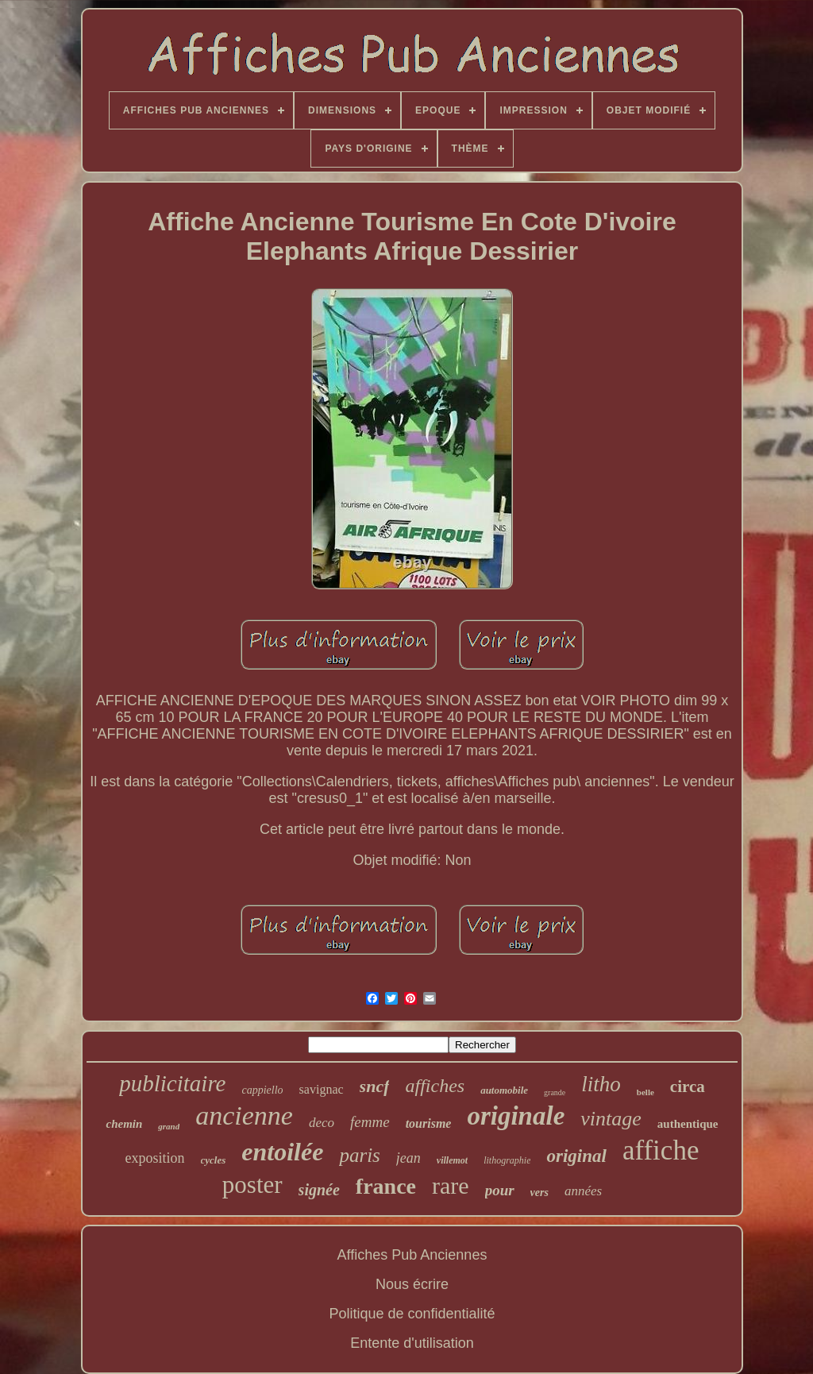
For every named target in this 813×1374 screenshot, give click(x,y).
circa (687, 1086)
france (386, 1186)
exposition (155, 1158)
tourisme (429, 1123)
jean (408, 1158)
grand (168, 1126)
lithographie (507, 1160)
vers (539, 1192)
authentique (688, 1123)
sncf (375, 1086)
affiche (660, 1150)
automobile (504, 1090)
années (583, 1190)
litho (601, 1084)
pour (499, 1190)
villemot (452, 1160)
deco (321, 1122)
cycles (213, 1160)
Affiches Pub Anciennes (412, 1255)
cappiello (262, 1090)
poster (252, 1184)
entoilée (282, 1151)
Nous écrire (412, 1284)
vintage (611, 1118)
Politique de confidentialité (412, 1314)
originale (515, 1116)
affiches (434, 1085)
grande (554, 1092)
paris (359, 1155)
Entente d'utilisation (412, 1343)
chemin (124, 1123)
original (576, 1156)
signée (319, 1189)
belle (645, 1092)
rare (450, 1185)
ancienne (244, 1115)
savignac (321, 1089)
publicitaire (172, 1083)
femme (370, 1121)
